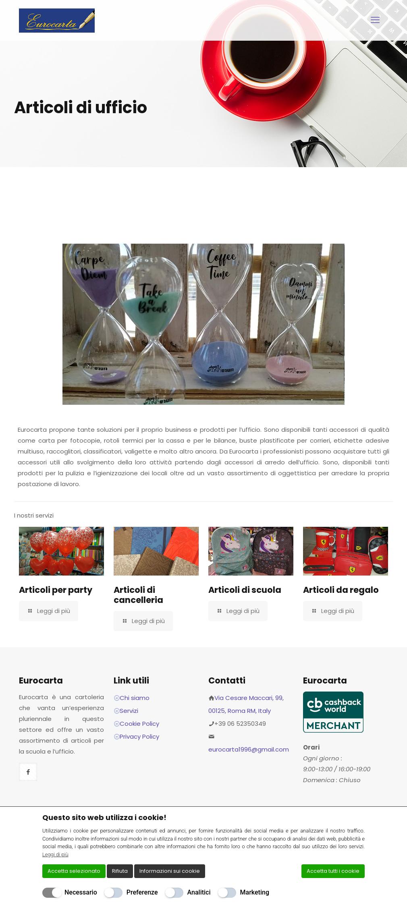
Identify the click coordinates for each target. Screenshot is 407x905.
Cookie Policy (139, 723)
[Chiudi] (359, 817)
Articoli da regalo (341, 590)
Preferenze (142, 892)
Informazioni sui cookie (169, 871)
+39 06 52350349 (240, 723)
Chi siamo (135, 698)
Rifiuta (120, 871)
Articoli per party (55, 590)
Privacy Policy (139, 736)
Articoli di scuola (244, 590)
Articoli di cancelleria (138, 595)
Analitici (199, 892)
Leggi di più (55, 854)
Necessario (80, 892)
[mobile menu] (375, 20)
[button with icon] (28, 772)
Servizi (129, 710)
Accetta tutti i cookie (333, 871)
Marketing (254, 892)
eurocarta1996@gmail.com (248, 749)
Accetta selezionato (74, 871)
